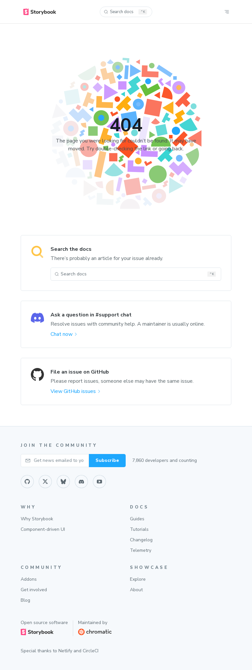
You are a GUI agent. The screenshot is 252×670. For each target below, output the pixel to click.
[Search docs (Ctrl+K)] (126, 12)
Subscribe (107, 460)
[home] (40, 12)
